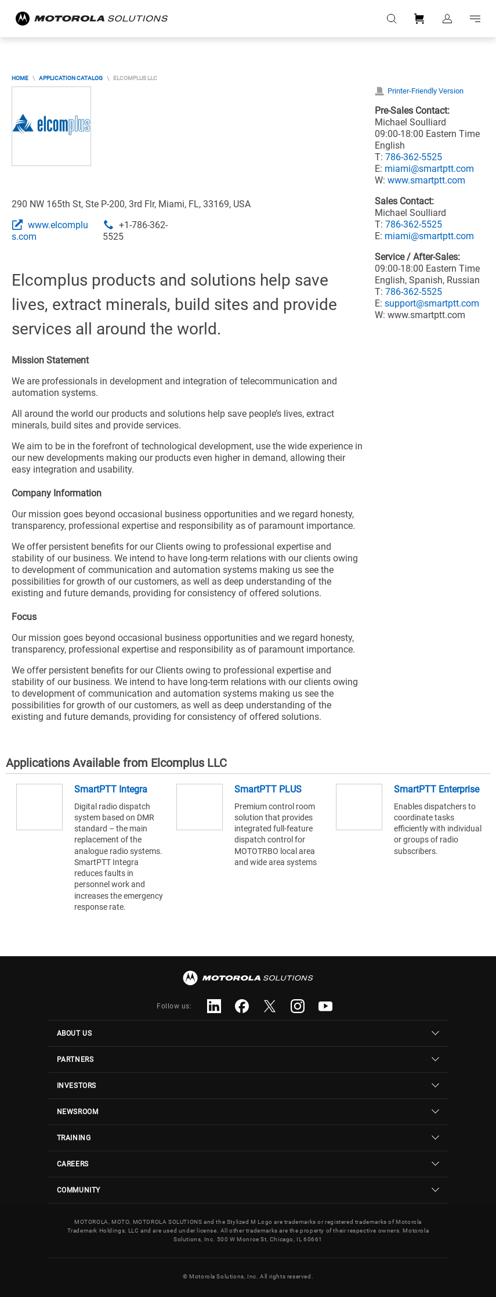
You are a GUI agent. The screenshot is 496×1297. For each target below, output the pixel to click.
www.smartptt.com (426, 180)
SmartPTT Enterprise (436, 789)
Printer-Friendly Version (426, 91)
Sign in (447, 19)
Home (20, 78)
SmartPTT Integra (110, 789)
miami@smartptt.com (429, 168)
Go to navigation (475, 19)
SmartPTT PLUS (268, 789)
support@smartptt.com (432, 303)
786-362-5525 (413, 157)
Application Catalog (71, 78)
